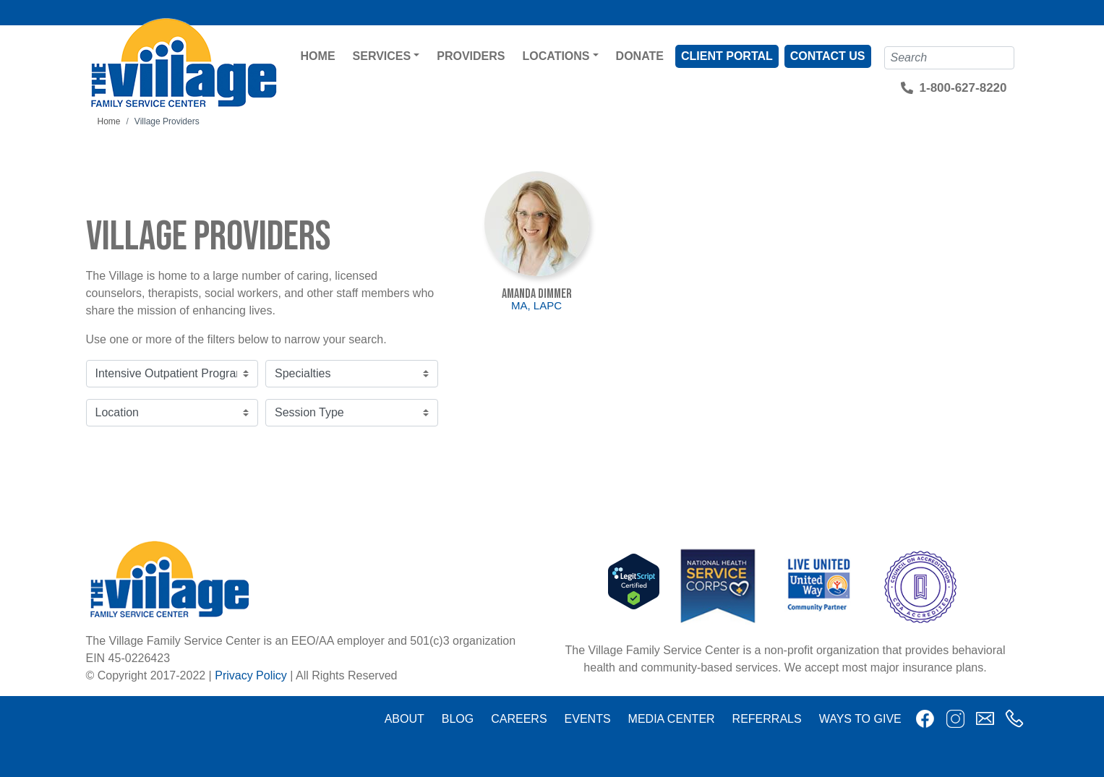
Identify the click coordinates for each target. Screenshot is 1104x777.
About (404, 719)
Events (588, 719)
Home (318, 56)
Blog (458, 719)
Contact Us (827, 56)
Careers (519, 719)
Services (382, 56)
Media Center (671, 719)
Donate (640, 56)
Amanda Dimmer (537, 293)
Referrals (767, 719)
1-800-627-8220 (963, 88)
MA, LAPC (536, 305)
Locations (556, 56)
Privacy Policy (251, 675)
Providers (471, 56)
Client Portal (727, 56)
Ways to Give (860, 719)
